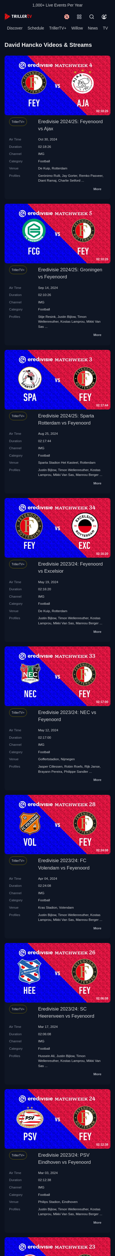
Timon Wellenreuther (73, 470)
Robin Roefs (73, 766)
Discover (14, 28)
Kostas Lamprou (72, 321)
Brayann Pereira (50, 771)
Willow (77, 28)
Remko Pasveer (91, 175)
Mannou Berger (87, 474)
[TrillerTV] (18, 17)
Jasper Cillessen (50, 766)
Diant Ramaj (47, 180)
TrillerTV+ (57, 28)
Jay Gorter (69, 175)
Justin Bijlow (67, 316)
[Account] (104, 16)
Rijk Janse (92, 766)
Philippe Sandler (76, 771)
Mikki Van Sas (63, 474)
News (93, 28)
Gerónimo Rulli (49, 175)
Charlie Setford (69, 180)
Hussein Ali (46, 1056)
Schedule (36, 28)
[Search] (91, 16)
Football (44, 161)
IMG (41, 154)
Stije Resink (47, 316)
